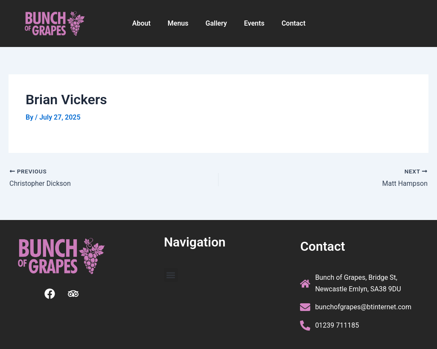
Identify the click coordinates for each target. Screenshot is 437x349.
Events (254, 23)
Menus (178, 23)
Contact (294, 23)
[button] (171, 275)
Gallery (216, 23)
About (141, 23)
